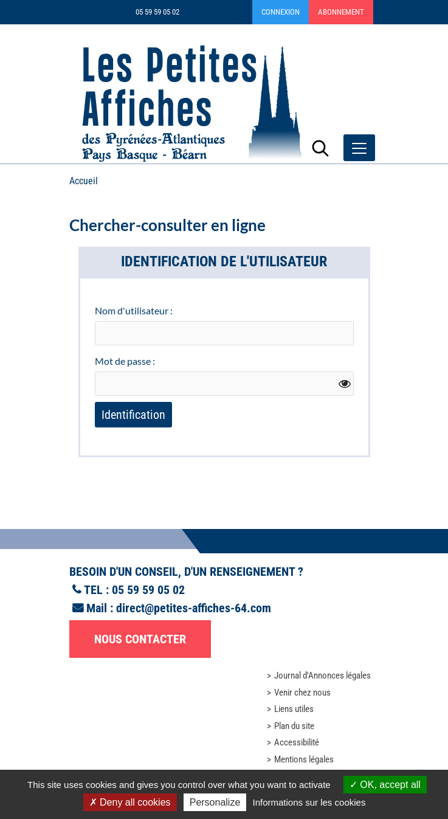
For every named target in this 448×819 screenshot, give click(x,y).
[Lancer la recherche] (320, 148)
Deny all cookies (130, 802)
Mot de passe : (125, 361)
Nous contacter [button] (140, 639)
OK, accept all (385, 784)
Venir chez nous (302, 692)
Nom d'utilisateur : (134, 310)
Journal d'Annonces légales (322, 675)
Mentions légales (304, 759)
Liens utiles (294, 708)
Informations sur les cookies (308, 802)
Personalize (215, 802)
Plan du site (294, 726)
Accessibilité (296, 742)
